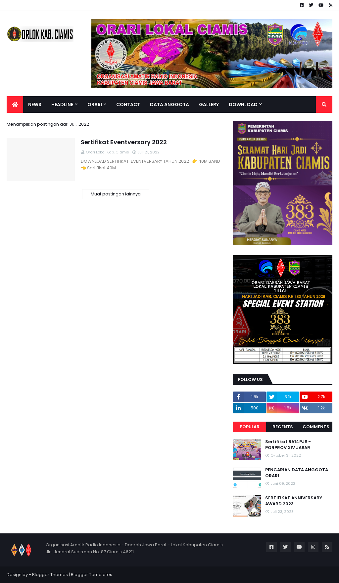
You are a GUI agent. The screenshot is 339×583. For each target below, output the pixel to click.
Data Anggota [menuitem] (169, 104)
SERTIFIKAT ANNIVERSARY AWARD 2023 (293, 501)
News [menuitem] (34, 104)
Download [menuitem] (243, 104)
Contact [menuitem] (128, 104)
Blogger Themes (50, 574)
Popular (250, 427)
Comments (316, 427)
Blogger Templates (91, 574)
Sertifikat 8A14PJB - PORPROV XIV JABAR (288, 445)
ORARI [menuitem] (94, 104)
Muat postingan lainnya (116, 194)
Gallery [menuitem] (209, 104)
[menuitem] (15, 104)
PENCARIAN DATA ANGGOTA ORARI (296, 473)
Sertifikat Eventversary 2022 (124, 142)
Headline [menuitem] (62, 104)
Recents (282, 427)
